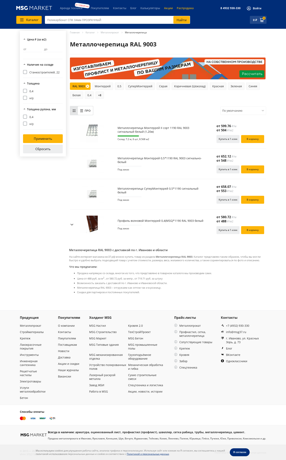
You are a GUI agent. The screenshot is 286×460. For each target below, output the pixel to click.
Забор (180, 361)
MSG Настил (97, 325)
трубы (199, 432)
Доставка (64, 357)
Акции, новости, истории (145, 391)
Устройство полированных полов (107, 367)
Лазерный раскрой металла (102, 377)
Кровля (181, 355)
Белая (76, 95)
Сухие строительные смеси (142, 377)
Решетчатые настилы (28, 373)
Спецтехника (185, 367)
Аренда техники (71, 8)
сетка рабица (183, 432)
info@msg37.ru (233, 332)
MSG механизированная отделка (106, 356)
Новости (63, 351)
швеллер (165, 432)
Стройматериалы (32, 332)
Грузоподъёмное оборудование (139, 356)
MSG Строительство (103, 332)
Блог (133, 8)
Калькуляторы (150, 8)
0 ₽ (255, 20)
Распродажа (185, 8)
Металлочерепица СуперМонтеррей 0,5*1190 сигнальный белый (158, 190)
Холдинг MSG (100, 317)
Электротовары (30, 381)
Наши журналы (68, 370)
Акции (168, 8)
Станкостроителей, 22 (44, 72)
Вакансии (64, 376)
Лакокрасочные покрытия (31, 346)
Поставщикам (67, 345)
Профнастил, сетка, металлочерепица (190, 334)
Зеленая (236, 86)
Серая (163, 86)
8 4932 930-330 (230, 8)
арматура (82, 432)
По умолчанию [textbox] (232, 110)
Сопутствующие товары (193, 342)
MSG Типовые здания (104, 345)
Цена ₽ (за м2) (36, 39)
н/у (31, 98)
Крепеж (25, 338)
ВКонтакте (230, 355)
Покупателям (100, 8)
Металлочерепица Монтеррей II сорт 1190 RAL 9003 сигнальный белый (153, 129)
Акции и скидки (68, 364)
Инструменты (29, 355)
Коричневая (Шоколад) (190, 86)
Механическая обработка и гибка (145, 367)
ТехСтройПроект (139, 332)
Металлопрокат (30, 325)
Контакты (119, 8)
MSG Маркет (97, 338)
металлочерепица (218, 432)
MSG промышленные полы (142, 346)
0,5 (119, 86)
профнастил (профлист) (139, 432)
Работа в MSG (98, 391)
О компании (66, 325)
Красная (218, 86)
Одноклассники (234, 361)
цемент (238, 432)
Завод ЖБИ (96, 385)
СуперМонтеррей (140, 86)
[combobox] (117, 20)
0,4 (31, 91)
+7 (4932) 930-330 (235, 325)
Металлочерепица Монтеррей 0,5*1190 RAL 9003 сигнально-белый (160, 160)
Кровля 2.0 (135, 325)
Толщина (33, 83)
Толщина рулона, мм (41, 109)
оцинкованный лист (106, 432)
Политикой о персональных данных (148, 454)
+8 (99, 95)
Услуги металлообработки (32, 389)
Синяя (253, 86)
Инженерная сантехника (29, 363)
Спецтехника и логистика (145, 385)
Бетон (24, 398)
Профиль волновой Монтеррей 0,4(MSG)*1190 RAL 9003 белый (160, 221)
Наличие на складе (40, 64)
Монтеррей (103, 86)
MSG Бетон (135, 338)
